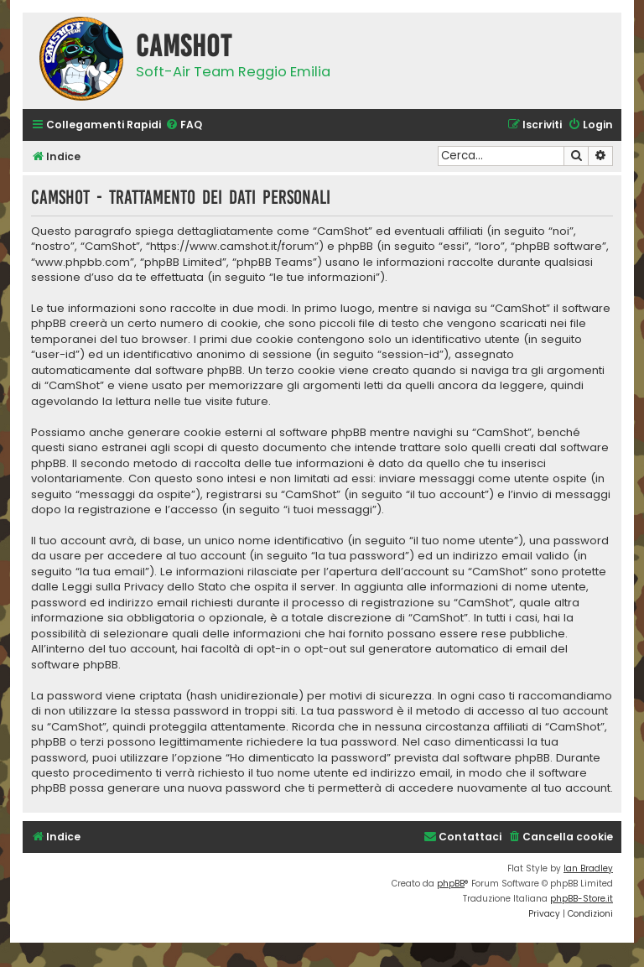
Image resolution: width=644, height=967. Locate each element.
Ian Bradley (588, 868)
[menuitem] (183, 125)
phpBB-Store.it (581, 898)
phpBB (451, 883)
